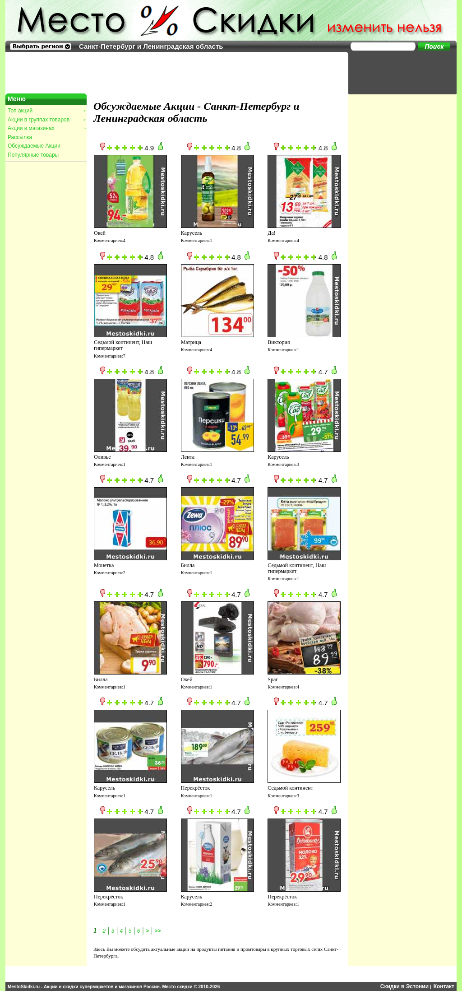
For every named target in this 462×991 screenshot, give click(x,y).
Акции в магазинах (46, 128)
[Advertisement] (398, 72)
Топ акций (46, 110)
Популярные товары (33, 155)
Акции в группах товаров (46, 119)
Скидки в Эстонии (404, 986)
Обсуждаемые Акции (34, 146)
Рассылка (20, 137)
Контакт (444, 986)
